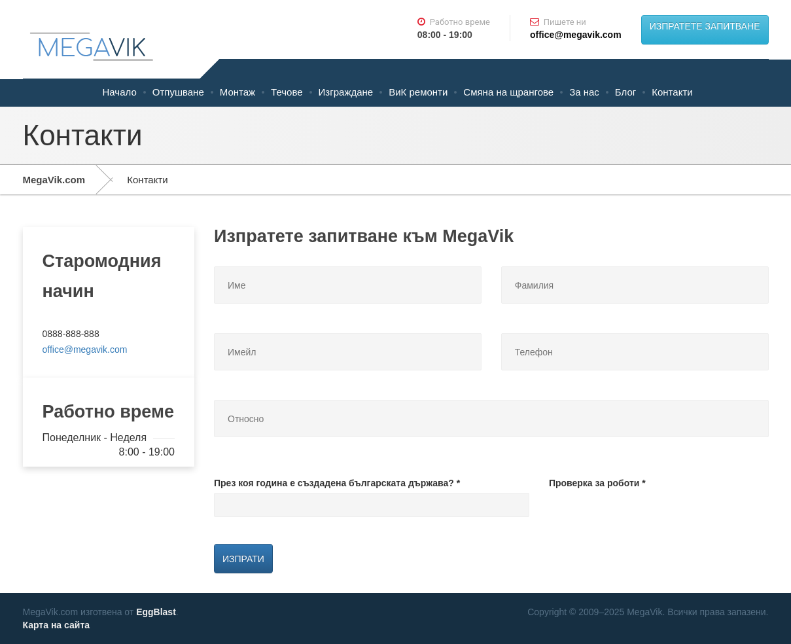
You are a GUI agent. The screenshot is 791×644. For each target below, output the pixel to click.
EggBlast (156, 612)
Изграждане (346, 92)
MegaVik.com (54, 179)
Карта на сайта (56, 625)
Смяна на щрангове (508, 92)
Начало (120, 92)
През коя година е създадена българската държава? (337, 483)
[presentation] (648, 518)
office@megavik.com (576, 34)
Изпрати (243, 559)
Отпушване (178, 92)
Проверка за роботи (597, 483)
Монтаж (237, 92)
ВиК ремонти (418, 92)
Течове (286, 92)
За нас (584, 92)
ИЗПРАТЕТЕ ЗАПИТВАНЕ (705, 26)
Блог (625, 92)
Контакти (672, 92)
